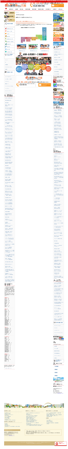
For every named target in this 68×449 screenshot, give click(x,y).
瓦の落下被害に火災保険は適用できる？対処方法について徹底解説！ (58, 169)
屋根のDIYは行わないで (8, 264)
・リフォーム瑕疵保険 (7, 416)
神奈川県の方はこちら (33, 50)
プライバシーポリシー (57, 355)
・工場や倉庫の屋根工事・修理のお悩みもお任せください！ (34, 424)
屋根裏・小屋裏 (7, 177)
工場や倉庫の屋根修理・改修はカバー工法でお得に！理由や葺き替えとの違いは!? (58, 290)
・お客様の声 (6, 424)
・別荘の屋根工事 (28, 423)
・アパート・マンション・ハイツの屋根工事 (32, 422)
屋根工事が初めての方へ (57, 49)
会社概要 (55, 346)
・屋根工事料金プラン (29, 414)
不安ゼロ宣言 (56, 62)
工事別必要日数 (56, 243)
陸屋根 (6, 69)
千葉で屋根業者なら (57, 353)
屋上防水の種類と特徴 (8, 117)
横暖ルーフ (6, 83)
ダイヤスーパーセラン (57, 325)
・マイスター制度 (6, 418)
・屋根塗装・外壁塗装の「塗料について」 (52, 415)
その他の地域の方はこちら (45, 50)
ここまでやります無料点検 (58, 69)
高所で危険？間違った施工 (9, 261)
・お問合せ (47, 423)
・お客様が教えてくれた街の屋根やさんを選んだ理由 (12, 426)
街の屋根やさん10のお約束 (58, 59)
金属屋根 (6, 64)
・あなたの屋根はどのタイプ (50, 413)
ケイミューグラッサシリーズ (9, 93)
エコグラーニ (7, 81)
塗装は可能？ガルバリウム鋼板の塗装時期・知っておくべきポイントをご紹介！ (9, 251)
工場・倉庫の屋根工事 (57, 305)
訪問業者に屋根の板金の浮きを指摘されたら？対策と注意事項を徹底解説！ (58, 137)
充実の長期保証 (56, 71)
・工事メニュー (28, 413)
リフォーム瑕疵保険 (57, 64)
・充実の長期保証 (6, 417)
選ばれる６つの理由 (57, 57)
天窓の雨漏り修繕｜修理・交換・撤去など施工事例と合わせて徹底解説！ (9, 270)
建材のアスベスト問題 (8, 206)
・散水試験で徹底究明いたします (30, 417)
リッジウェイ (7, 88)
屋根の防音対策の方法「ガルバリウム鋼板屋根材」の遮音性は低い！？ (58, 181)
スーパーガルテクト (8, 76)
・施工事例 (5, 423)
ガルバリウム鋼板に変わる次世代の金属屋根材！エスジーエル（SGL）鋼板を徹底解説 (9, 255)
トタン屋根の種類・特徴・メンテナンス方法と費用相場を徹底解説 (58, 195)
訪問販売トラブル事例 (57, 134)
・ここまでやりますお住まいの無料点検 (31, 415)
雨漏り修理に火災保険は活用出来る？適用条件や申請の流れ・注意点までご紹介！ (58, 173)
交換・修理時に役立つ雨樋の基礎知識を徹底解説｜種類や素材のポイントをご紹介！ (9, 280)
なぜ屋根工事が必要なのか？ (58, 153)
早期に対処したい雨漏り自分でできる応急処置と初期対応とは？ (58, 277)
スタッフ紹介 (56, 348)
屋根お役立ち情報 (56, 248)
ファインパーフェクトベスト (58, 332)
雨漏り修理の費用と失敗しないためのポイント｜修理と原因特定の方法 (58, 177)
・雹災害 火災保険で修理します (30, 419)
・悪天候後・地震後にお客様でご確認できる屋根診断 (54, 414)
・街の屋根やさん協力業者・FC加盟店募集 (52, 422)
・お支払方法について (7, 419)
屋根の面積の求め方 (8, 160)
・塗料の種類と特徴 (49, 416)
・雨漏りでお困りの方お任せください (31, 416)
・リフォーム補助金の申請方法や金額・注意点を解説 (33, 425)
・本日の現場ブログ (7, 425)
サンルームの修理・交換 (57, 316)
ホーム (17, 12)
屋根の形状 (6, 165)
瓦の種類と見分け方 (8, 197)
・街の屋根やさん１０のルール (8, 414)
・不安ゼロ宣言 (6, 415)
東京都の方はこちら (22, 50)
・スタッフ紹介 (48, 420)
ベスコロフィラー (56, 330)
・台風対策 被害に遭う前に (30, 418)
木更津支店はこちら (60, 393)
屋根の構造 (6, 102)
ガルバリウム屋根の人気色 (58, 238)
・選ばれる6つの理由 (7, 413)
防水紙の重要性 (7, 211)
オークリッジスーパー (8, 90)
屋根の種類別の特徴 (8, 100)
